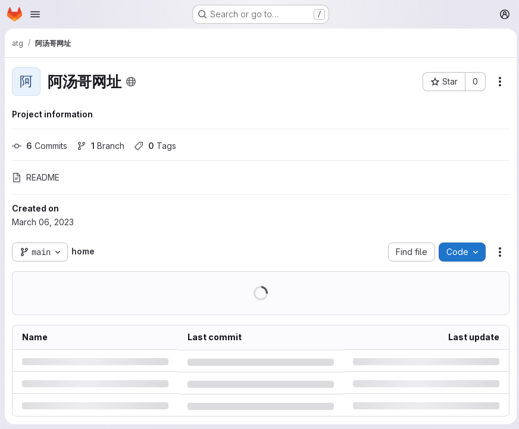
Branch (100, 146)
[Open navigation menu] (35, 14)
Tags (155, 146)
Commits (39, 146)
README (36, 177)
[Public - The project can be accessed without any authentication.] (131, 81)
